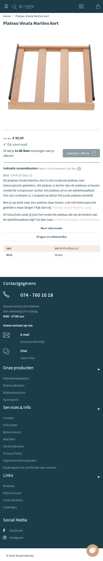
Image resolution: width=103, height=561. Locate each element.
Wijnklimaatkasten (16, 378)
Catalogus (10, 507)
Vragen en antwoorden (51, 237)
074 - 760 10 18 (36, 295)
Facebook (13, 530)
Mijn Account (12, 493)
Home (7, 16)
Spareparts (11, 399)
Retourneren (12, 432)
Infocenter (10, 425)
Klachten (9, 439)
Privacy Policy (12, 453)
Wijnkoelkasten (14, 385)
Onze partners (13, 500)
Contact (8, 418)
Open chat (27, 358)
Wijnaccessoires (14, 392)
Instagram (13, 537)
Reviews (8, 486)
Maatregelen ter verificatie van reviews (29, 467)
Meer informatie (51, 228)
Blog (80, 6)
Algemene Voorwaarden (19, 460)
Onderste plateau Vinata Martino (77, 219)
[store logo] (26, 4)
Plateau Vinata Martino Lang (71, 207)
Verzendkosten (13, 446)
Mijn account (89, 6)
